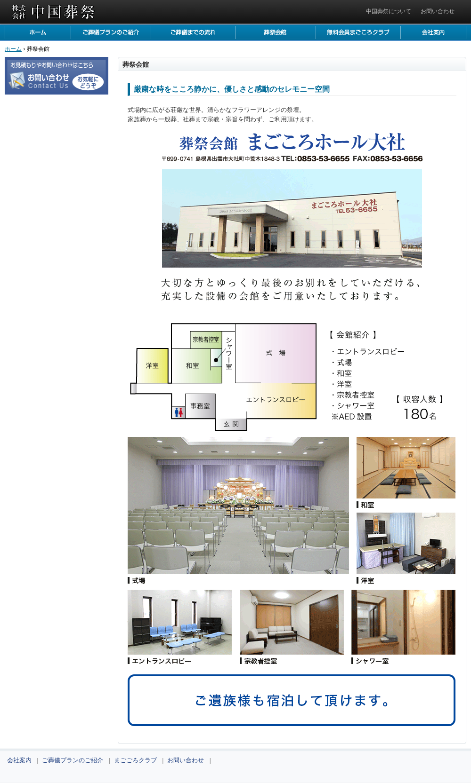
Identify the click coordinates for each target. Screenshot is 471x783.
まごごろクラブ (358, 32)
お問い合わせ (438, 11)
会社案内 (433, 32)
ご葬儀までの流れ (193, 32)
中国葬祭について (388, 11)
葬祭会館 (276, 32)
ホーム (38, 32)
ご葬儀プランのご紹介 (111, 32)
